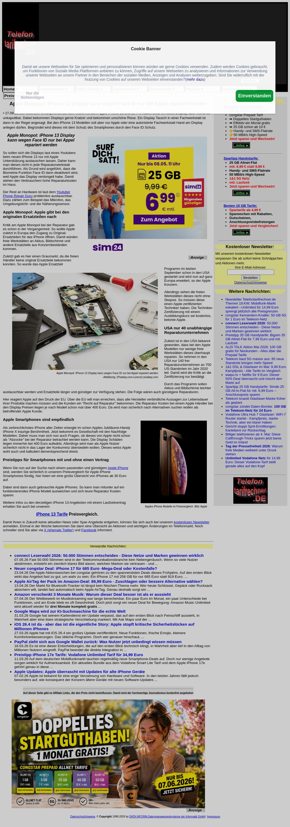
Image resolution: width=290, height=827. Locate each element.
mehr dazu (195, 79)
